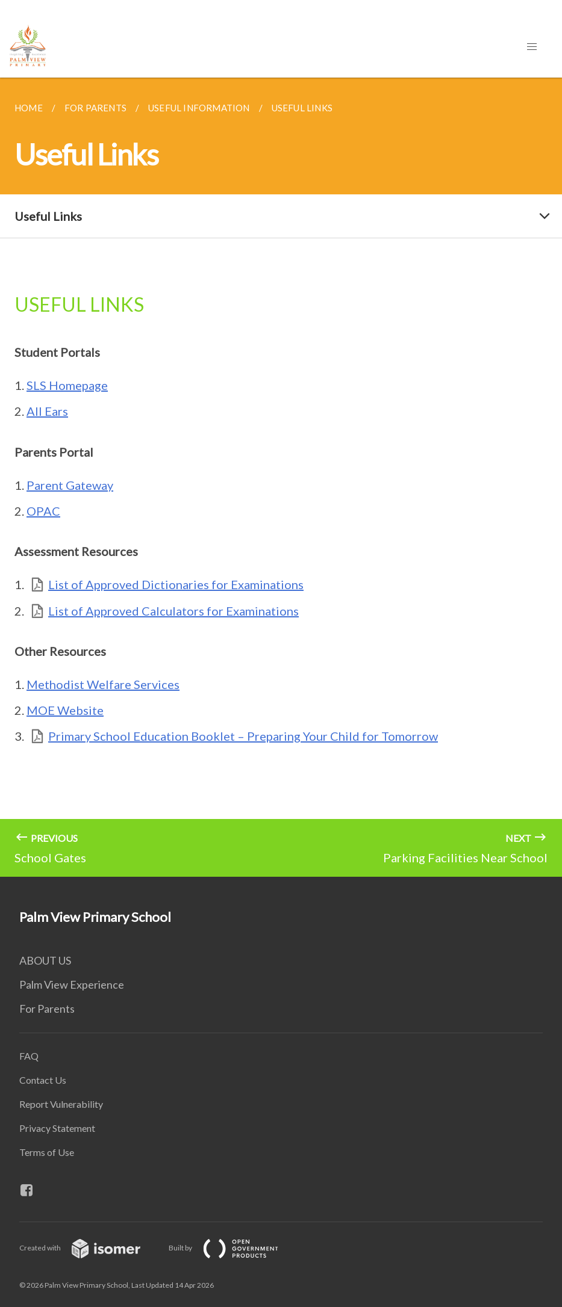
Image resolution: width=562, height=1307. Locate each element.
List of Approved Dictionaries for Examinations (176, 584)
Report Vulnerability (61, 1104)
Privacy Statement (57, 1128)
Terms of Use (46, 1152)
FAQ (29, 1055)
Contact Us (42, 1080)
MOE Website (65, 710)
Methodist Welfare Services (103, 684)
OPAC (43, 511)
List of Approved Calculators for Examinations (173, 611)
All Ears (47, 411)
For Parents (47, 1008)
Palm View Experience (71, 984)
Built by (233, 1247)
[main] (281, 477)
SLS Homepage (67, 385)
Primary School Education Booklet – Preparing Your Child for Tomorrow (243, 736)
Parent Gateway (70, 485)
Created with (89, 1247)
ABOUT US (45, 960)
